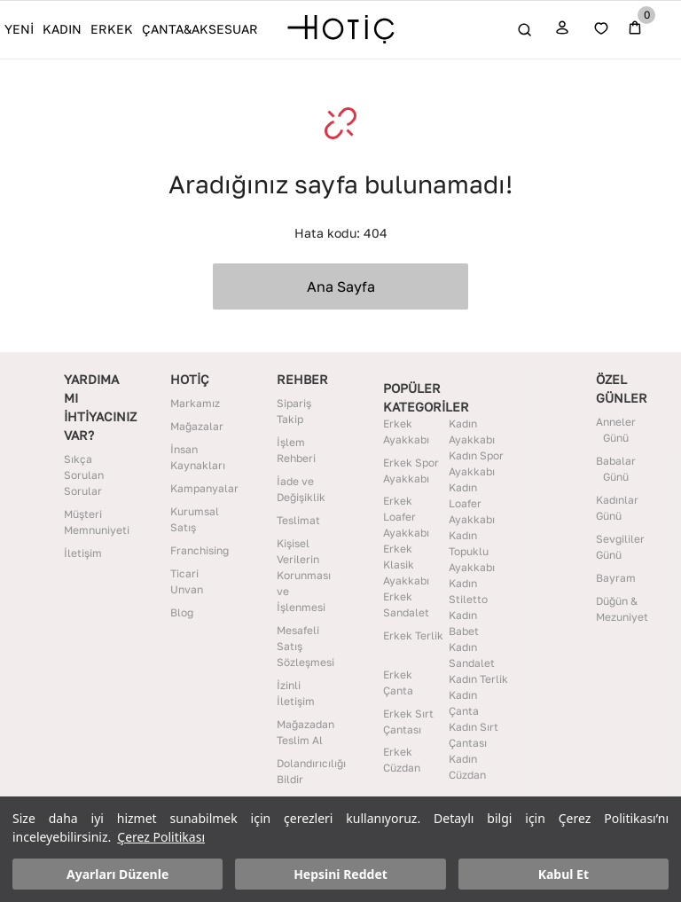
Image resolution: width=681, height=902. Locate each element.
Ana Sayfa (341, 286)
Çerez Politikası (161, 836)
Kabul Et (563, 874)
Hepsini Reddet (340, 874)
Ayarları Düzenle (117, 874)
